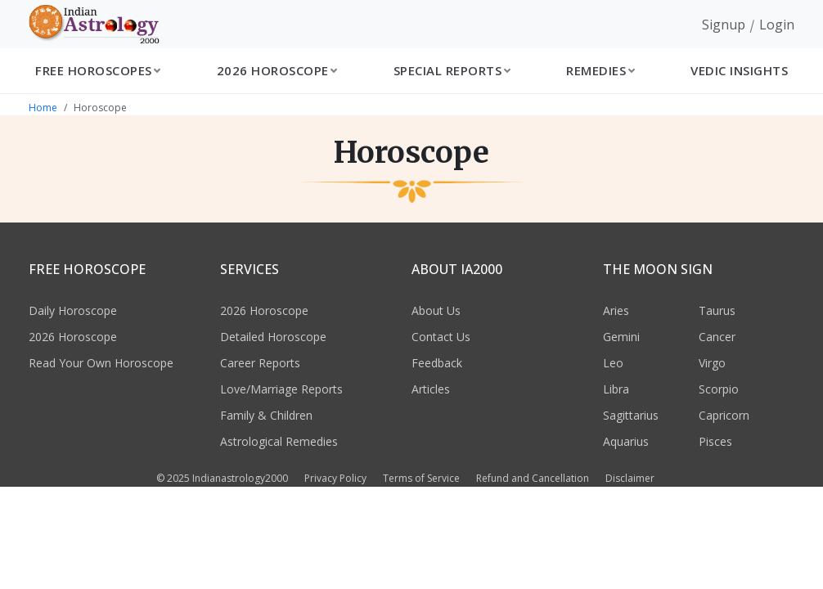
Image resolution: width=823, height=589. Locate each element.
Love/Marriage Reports (281, 389)
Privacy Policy (335, 478)
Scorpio (719, 389)
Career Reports (260, 363)
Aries (616, 310)
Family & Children (266, 415)
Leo (613, 363)
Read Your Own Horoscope (101, 363)
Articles (431, 389)
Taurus (717, 310)
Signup (723, 25)
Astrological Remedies (279, 441)
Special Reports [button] (448, 70)
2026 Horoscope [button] (273, 70)
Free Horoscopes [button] (93, 70)
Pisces (715, 441)
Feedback (437, 363)
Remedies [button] (596, 70)
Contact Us (441, 336)
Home (43, 108)
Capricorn (724, 415)
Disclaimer (629, 478)
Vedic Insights (739, 70)
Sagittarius (631, 415)
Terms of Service (421, 478)
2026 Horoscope (73, 336)
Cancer (717, 336)
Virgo (712, 363)
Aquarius (626, 441)
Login (776, 25)
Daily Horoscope (73, 310)
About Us (436, 310)
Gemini (621, 336)
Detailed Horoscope (273, 336)
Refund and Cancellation (532, 478)
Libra (616, 389)
